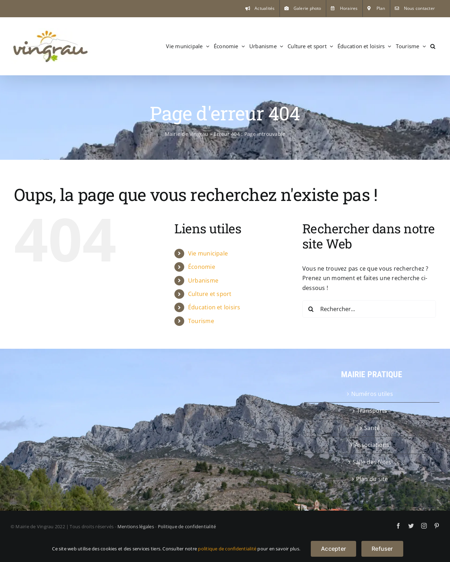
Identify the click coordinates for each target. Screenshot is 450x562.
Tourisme (201, 321)
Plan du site (372, 479)
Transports (372, 411)
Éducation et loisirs (214, 307)
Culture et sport (210, 294)
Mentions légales (135, 526)
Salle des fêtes (372, 462)
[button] (432, 46)
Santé (372, 428)
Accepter (333, 548)
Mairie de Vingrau (186, 134)
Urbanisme (203, 280)
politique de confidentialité (227, 548)
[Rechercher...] (369, 309)
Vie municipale (208, 253)
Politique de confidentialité (187, 526)
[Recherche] (311, 309)
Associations (372, 445)
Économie (201, 267)
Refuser (382, 548)
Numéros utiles (372, 394)
